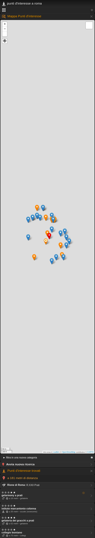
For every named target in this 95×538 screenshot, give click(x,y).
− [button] (5, 29)
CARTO (90, 452)
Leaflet (56, 452)
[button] (4, 41)
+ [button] (5, 24)
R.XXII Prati (21, 485)
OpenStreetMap (68, 452)
